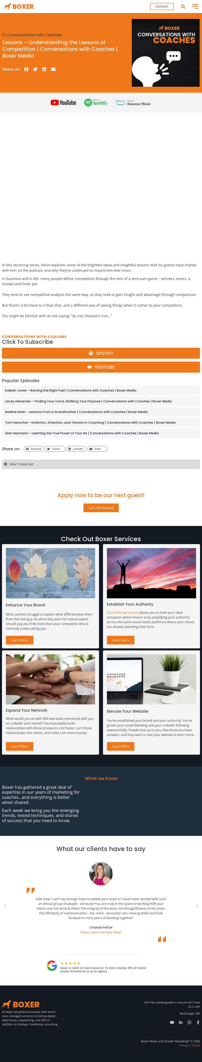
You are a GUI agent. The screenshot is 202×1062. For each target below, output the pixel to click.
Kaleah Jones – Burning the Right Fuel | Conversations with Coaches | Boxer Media (70, 390)
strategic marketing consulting (37, 1024)
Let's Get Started (101, 508)
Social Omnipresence (122, 612)
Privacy (184, 1045)
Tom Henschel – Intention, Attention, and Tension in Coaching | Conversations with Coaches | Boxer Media (90, 422)
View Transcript (21, 464)
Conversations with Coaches (34, 35)
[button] (183, 6)
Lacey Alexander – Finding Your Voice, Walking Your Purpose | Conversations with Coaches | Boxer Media (88, 401)
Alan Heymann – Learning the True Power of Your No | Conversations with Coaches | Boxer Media (82, 433)
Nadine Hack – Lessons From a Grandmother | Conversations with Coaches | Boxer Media (76, 412)
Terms (196, 1045)
